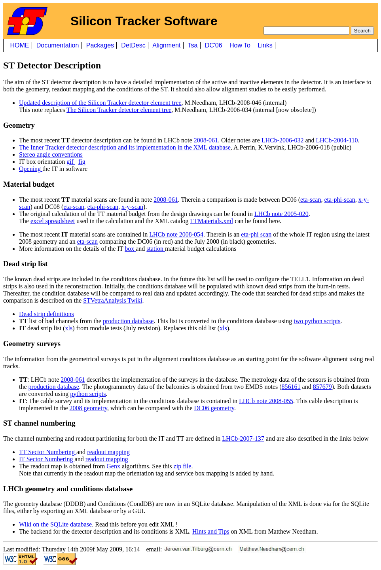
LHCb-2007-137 (243, 438)
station (155, 248)
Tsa (192, 45)
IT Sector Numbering (47, 459)
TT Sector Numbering (47, 452)
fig (81, 161)
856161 (291, 386)
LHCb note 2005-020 (281, 213)
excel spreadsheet (52, 221)
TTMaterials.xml (211, 221)
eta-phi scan (256, 234)
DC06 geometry (214, 408)
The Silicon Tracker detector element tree (118, 109)
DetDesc (133, 45)
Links (265, 45)
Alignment (166, 45)
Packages (100, 45)
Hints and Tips (210, 531)
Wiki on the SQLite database (55, 524)
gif (70, 161)
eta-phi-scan (339, 199)
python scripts (88, 393)
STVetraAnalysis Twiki (112, 300)
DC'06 (213, 45)
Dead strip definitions (46, 314)
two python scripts (317, 321)
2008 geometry (88, 408)
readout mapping (108, 452)
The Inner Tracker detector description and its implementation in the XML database (125, 147)
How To (240, 45)
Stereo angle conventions (51, 154)
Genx (113, 466)
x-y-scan (132, 206)
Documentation (57, 45)
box (130, 248)
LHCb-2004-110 (337, 140)
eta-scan (310, 199)
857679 (322, 386)
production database (128, 321)
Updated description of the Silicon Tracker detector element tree (100, 102)
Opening (30, 168)
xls (68, 328)
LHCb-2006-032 (283, 140)
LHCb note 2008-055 (266, 401)
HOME (19, 45)
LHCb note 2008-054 (176, 234)
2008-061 (206, 140)
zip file (182, 466)
